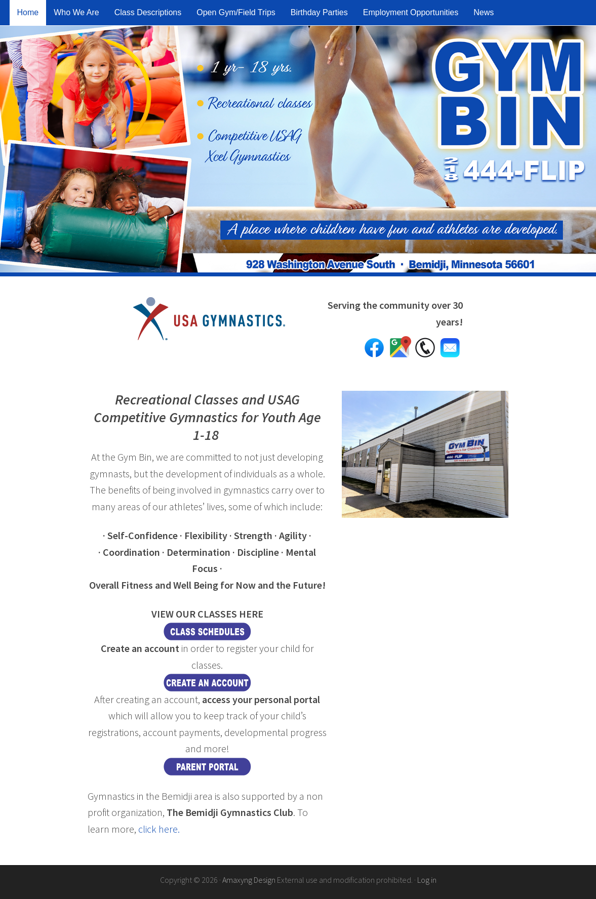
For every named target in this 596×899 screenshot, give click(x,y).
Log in (426, 880)
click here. (159, 829)
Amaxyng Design (248, 880)
